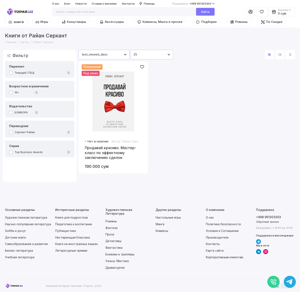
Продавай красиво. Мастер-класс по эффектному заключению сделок (110, 153)
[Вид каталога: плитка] (269, 54)
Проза (109, 234)
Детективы (113, 241)
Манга (160, 224)
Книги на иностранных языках (76, 244)
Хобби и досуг (15, 231)
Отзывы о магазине (104, 3)
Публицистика (65, 231)
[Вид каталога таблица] (290, 54)
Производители (217, 237)
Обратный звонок (267, 221)
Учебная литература (19, 257)
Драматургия (115, 267)
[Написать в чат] (290, 282)
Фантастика (113, 247)
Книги (16, 22)
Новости (81, 3)
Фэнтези (111, 228)
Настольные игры (168, 217)
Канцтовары (74, 22)
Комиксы (162, 231)
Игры (42, 22)
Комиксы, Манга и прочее (159, 22)
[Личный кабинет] (250, 11)
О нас (55, 3)
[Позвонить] (273, 282)
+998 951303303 (193, 3)
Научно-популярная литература (28, 224)
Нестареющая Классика (72, 237)
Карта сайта (215, 250)
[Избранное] (261, 11)
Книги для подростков (71, 217)
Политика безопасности (223, 224)
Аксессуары (112, 22)
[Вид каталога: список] (280, 54)
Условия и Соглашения (222, 231)
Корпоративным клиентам (224, 257)
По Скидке (271, 22)
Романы (239, 22)
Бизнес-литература (19, 250)
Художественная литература (26, 217)
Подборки (206, 22)
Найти (205, 12)
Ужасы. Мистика (117, 261)
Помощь (147, 3)
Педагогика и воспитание (73, 224)
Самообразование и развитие (26, 244)
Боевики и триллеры (119, 254)
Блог (67, 3)
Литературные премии (71, 250)
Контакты (128, 3)
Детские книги (15, 237)
